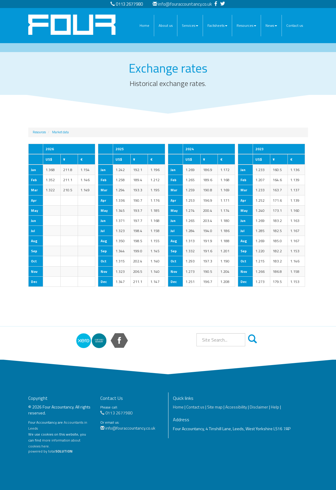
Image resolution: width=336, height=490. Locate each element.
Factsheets (217, 25)
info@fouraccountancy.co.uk (185, 4)
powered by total (50, 451)
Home (144, 25)
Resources (246, 25)
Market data (60, 132)
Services (190, 25)
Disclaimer (259, 407)
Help (275, 407)
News (271, 25)
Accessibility (236, 407)
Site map (215, 407)
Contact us (294, 25)
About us (166, 25)
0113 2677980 (116, 413)
